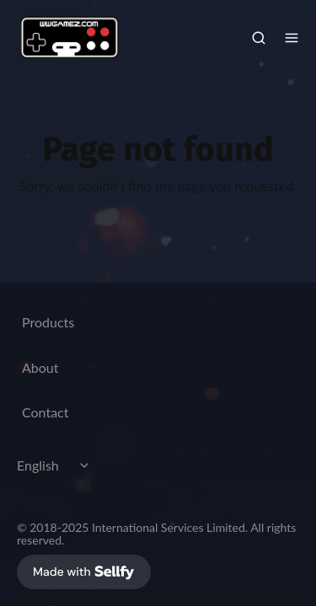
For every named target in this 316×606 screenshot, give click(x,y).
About (40, 367)
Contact (45, 412)
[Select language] (55, 465)
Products (48, 322)
